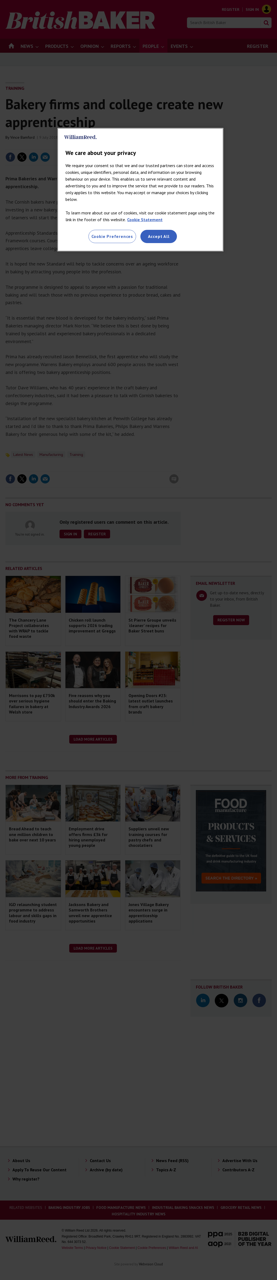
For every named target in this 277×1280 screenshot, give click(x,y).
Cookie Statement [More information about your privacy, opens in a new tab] (145, 219)
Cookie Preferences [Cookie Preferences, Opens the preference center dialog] (112, 236)
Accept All (159, 236)
